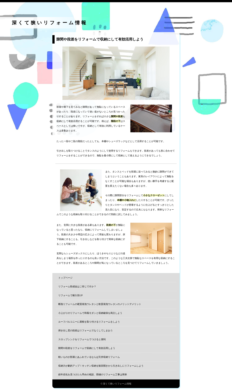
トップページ (65, 277)
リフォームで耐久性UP (70, 295)
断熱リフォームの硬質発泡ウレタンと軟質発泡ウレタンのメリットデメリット (99, 304)
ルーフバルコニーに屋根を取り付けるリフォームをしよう (89, 321)
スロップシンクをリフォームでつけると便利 (82, 339)
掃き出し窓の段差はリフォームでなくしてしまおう (85, 330)
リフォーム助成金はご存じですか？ (77, 286)
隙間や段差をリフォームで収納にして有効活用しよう (86, 348)
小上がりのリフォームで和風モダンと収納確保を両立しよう (90, 313)
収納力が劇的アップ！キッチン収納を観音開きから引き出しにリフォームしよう (101, 365)
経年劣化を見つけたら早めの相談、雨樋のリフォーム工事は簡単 (92, 374)
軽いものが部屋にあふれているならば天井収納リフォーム (89, 357)
